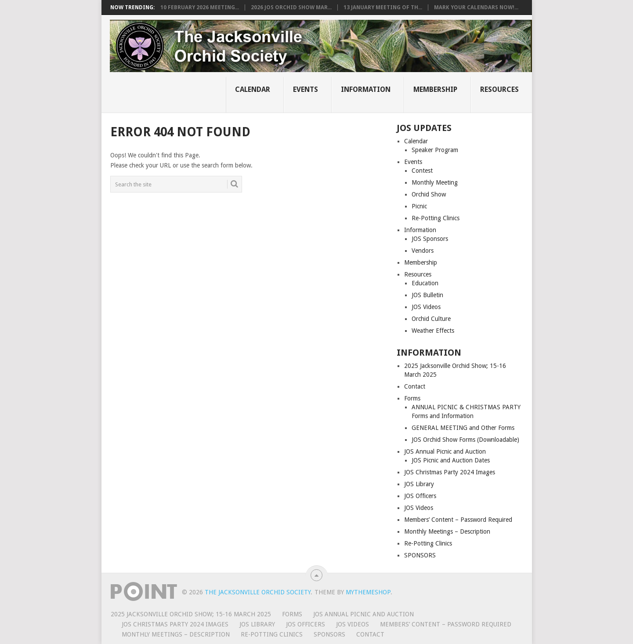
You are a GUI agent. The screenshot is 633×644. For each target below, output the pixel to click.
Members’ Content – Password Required (458, 519)
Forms (412, 398)
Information (366, 89)
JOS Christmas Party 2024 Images (449, 472)
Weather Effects (433, 330)
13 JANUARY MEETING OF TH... (383, 7)
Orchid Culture (431, 318)
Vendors (423, 250)
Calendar (252, 89)
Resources (499, 89)
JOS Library (419, 484)
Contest (422, 170)
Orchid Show (429, 194)
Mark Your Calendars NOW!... (476, 7)
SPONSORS (420, 555)
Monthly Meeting (435, 182)
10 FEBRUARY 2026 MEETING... (199, 7)
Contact (414, 386)
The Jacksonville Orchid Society (258, 592)
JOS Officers (420, 495)
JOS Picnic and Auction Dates (451, 460)
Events (305, 89)
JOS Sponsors (430, 238)
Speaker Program (435, 149)
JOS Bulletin (427, 294)
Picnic (419, 206)
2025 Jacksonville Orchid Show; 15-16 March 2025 (191, 614)
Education (425, 283)
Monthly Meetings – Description (447, 531)
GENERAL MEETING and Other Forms (463, 427)
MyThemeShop (368, 592)
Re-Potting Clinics (435, 218)
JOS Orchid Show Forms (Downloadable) (465, 439)
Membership (435, 89)
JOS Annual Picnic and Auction (445, 451)
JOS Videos (426, 306)
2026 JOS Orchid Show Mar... (291, 7)
